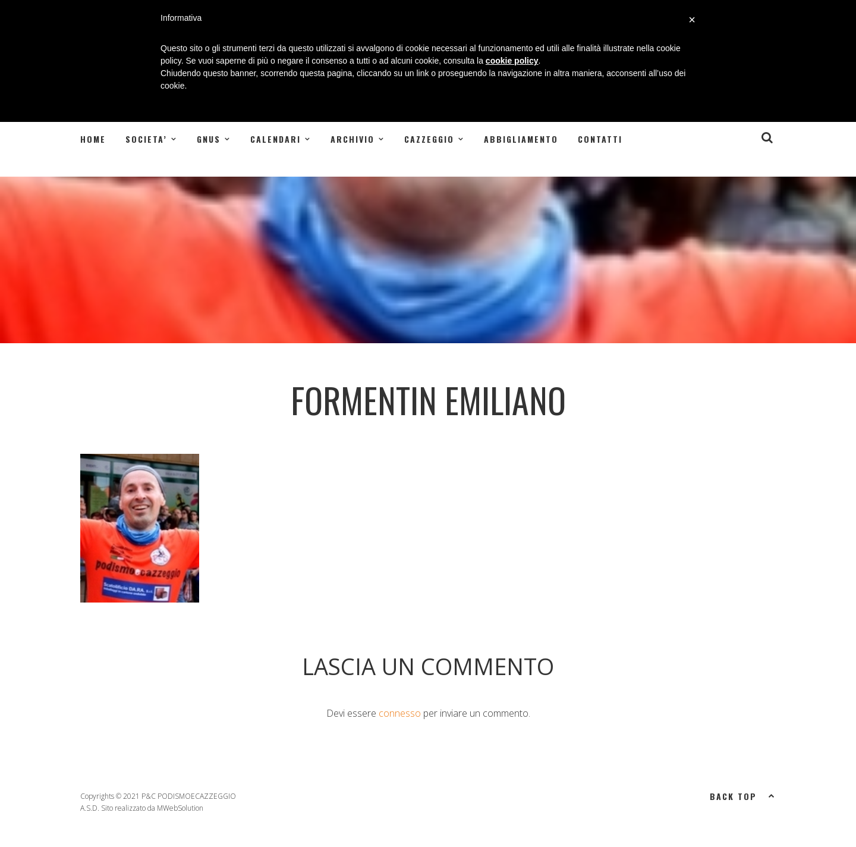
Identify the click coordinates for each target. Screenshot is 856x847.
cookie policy (512, 60)
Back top (743, 795)
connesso (400, 713)
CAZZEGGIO (429, 139)
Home (93, 139)
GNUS (209, 139)
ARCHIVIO (352, 139)
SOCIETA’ (146, 139)
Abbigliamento (521, 139)
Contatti (600, 139)
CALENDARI (275, 139)
